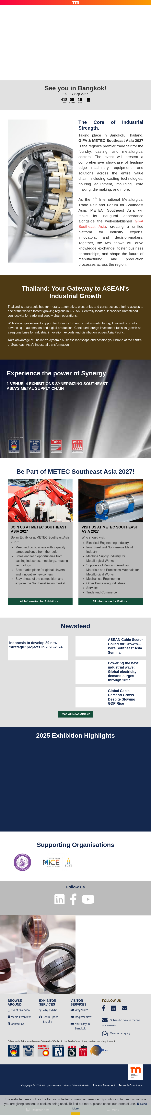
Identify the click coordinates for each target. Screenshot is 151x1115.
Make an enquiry (116, 1033)
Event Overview (20, 1010)
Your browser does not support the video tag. (75, 42)
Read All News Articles (75, 714)
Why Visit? (81, 1010)
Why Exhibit (50, 1010)
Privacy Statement (104, 1085)
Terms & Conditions (131, 1085)
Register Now (83, 1017)
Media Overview (20, 1017)
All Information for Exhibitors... (40, 601)
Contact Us (17, 1024)
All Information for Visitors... (110, 601)
